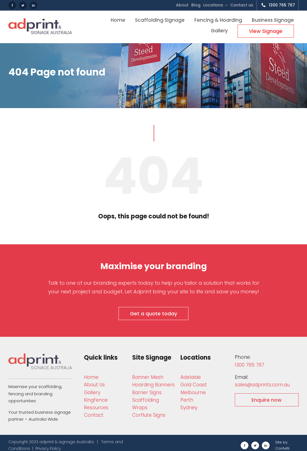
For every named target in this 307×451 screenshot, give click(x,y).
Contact (93, 415)
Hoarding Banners (153, 384)
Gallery (92, 392)
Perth (186, 400)
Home (91, 377)
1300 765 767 (249, 365)
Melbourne (193, 392)
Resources (96, 407)
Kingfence (96, 400)
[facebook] (12, 5)
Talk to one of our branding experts (92, 282)
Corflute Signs (148, 415)
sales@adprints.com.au (262, 384)
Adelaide (190, 377)
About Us (94, 384)
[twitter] (23, 5)
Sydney (188, 407)
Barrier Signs (147, 392)
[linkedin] (33, 5)
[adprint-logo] (40, 20)
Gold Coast (193, 384)
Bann (147, 377)
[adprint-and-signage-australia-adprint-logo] (40, 355)
